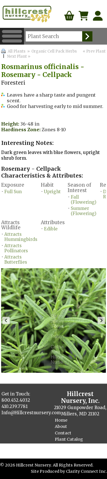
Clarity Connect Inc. (86, 471)
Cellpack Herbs (70, 451)
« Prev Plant (94, 51)
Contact (63, 433)
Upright (52, 191)
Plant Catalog (69, 439)
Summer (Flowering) (83, 211)
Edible (51, 229)
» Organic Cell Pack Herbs (51, 51)
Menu (12, 36)
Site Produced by (48, 471)
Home (61, 420)
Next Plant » (19, 56)
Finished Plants (71, 445)
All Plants (16, 51)
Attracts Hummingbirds (20, 237)
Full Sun (13, 191)
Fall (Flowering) (83, 199)
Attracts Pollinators (16, 248)
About (61, 426)
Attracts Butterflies (15, 259)
